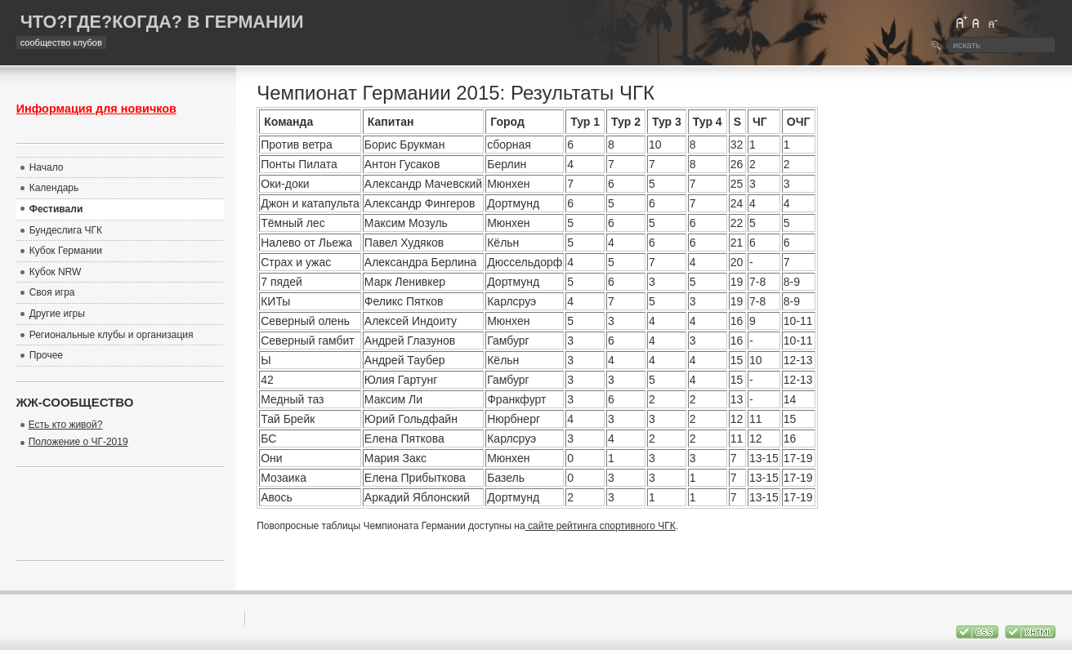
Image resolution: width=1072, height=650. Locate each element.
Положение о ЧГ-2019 (78, 441)
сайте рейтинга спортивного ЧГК (600, 526)
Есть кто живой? (66, 424)
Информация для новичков (96, 108)
